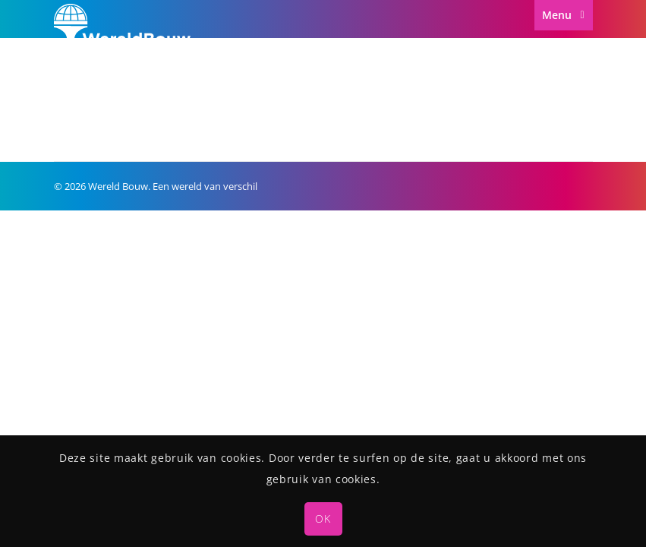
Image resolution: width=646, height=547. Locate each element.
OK (322, 518)
